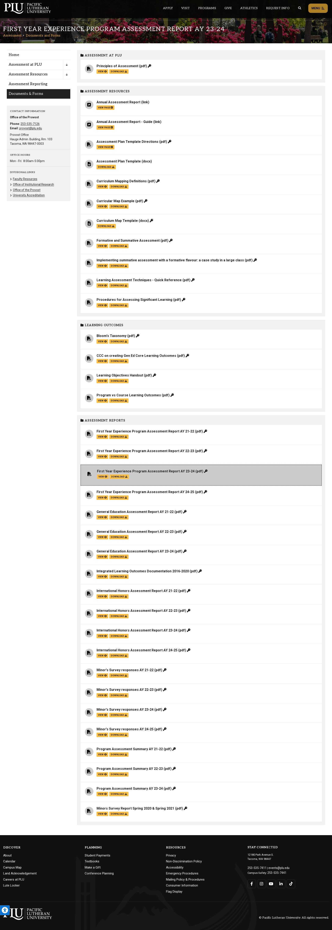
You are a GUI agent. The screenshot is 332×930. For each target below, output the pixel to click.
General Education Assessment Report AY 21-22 (135, 512)
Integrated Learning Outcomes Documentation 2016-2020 (143, 571)
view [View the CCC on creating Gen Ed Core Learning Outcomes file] (102, 361)
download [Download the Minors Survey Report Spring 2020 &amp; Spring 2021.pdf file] (119, 814)
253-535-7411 (256, 867)
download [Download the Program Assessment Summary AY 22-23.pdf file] (119, 774)
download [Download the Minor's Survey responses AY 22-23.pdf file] (119, 695)
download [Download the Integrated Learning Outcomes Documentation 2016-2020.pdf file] (119, 576)
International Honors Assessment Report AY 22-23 (137, 611)
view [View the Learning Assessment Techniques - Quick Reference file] (102, 285)
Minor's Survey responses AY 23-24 (125, 710)
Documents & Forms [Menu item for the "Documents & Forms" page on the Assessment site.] (26, 94)
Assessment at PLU (101, 55)
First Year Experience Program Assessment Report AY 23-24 (146, 471)
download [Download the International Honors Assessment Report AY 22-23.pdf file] (119, 616)
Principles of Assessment (117, 66)
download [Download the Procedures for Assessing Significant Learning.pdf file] (119, 305)
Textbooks (92, 861)
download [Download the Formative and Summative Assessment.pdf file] (119, 246)
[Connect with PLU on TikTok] (290, 883)
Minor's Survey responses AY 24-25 (125, 729)
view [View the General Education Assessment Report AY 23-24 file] (102, 556)
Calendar (9, 861)
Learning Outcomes (101, 325)
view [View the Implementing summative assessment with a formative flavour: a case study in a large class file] (102, 266)
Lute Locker (11, 885)
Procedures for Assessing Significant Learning (134, 300)
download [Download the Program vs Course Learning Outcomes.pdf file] (119, 400)
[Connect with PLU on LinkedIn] (280, 883)
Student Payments (97, 855)
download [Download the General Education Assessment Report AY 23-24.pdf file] (119, 556)
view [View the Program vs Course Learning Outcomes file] (102, 400)
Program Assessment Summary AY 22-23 (130, 769)
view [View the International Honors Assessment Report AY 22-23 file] (102, 616)
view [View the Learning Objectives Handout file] (102, 381)
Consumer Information (182, 885)
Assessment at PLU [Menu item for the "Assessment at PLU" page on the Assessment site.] (25, 65)
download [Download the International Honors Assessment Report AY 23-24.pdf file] (119, 636)
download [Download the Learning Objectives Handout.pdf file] (119, 381)
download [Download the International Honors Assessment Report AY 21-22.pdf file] (119, 596)
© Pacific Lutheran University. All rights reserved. (294, 917)
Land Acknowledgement (20, 873)
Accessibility (174, 867)
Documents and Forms (43, 35)
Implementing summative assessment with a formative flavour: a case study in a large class (170, 260)
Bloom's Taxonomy (111, 336)
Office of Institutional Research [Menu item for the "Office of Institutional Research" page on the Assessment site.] (33, 184)
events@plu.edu (276, 867)
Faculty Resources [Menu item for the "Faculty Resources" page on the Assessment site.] (25, 179)
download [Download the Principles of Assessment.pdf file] (119, 71)
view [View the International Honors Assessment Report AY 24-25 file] (102, 655)
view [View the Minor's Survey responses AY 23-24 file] (102, 715)
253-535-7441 (275, 872)
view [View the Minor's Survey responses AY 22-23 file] (102, 695)
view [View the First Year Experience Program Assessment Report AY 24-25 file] (102, 497)
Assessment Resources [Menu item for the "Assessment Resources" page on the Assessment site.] (28, 74)
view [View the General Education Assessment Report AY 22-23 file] (102, 537)
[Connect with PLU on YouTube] (271, 883)
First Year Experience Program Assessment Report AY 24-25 (145, 492)
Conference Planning (99, 873)
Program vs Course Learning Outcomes (129, 395)
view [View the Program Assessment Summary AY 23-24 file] (102, 794)
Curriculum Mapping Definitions (122, 181)
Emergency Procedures (182, 873)
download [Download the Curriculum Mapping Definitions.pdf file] (119, 186)
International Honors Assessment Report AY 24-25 (137, 650)
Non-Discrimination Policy (184, 861)
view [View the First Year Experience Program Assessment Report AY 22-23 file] (102, 456)
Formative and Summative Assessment (128, 241)
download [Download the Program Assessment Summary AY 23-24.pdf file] (119, 794)
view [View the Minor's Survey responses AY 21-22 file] (102, 675)
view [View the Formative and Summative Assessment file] (102, 246)
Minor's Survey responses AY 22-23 (125, 690)
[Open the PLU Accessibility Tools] (5, 910)
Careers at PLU (13, 879)
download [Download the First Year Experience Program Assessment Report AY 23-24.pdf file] (119, 476)
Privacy (171, 855)
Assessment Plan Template (119, 161)
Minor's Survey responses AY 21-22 (125, 670)
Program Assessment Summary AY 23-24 (130, 789)
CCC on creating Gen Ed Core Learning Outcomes (136, 356)
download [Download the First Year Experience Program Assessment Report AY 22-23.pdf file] (119, 456)
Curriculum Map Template (117, 221)
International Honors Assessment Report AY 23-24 (137, 630)
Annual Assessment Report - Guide (124, 122)
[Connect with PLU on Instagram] (261, 883)
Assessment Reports (102, 420)
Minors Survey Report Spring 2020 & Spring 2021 (135, 808)
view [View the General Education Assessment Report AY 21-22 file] (102, 517)
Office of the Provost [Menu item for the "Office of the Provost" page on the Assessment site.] (26, 190)
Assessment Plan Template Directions (127, 142)
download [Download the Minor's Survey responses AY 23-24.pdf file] (119, 715)
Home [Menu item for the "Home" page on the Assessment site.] (14, 55)
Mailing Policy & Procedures (185, 879)
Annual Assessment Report (118, 102)
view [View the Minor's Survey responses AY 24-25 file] (102, 735)
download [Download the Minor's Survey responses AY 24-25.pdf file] (119, 735)
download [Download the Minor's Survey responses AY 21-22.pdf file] (119, 675)
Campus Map (12, 867)
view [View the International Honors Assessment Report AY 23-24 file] (102, 636)
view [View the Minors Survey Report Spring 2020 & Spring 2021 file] (102, 814)
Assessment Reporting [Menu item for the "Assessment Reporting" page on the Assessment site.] (28, 84)
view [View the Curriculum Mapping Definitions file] (102, 186)
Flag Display (174, 891)
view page (105, 107)
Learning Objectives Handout (120, 375)
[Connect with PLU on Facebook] (252, 883)
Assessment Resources (105, 91)
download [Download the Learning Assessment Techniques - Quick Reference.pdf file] (119, 285)
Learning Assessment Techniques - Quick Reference (139, 280)
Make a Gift (93, 867)
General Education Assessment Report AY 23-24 (135, 551)
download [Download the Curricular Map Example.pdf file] (119, 206)
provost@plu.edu (30, 128)
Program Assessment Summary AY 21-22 (130, 749)
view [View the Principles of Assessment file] (102, 71)
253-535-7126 (30, 123)
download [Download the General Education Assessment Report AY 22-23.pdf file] (119, 537)
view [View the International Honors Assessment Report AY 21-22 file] (102, 596)
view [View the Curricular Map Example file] (102, 206)
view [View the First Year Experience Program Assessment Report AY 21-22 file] (102, 436)
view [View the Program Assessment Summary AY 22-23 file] (102, 774)
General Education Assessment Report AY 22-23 (135, 532)
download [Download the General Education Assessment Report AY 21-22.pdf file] (119, 517)
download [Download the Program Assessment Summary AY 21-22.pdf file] (119, 754)
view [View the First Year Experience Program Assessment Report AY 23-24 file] (102, 476)
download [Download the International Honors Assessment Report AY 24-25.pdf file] (119, 655)
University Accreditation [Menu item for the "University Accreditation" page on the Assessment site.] (29, 195)
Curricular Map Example (115, 201)
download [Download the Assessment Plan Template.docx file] (106, 167)
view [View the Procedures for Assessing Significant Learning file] (102, 305)
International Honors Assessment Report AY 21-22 (137, 591)
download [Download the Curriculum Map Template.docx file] (106, 226)
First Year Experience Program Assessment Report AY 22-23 (145, 451)
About (7, 855)
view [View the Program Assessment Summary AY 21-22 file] (102, 754)
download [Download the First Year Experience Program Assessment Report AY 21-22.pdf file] (119, 436)
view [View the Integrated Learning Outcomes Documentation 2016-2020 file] (102, 576)
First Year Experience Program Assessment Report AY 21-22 (145, 431)
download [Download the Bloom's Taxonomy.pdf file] (119, 341)
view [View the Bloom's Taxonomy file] (102, 341)
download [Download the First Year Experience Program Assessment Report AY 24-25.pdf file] (119, 497)
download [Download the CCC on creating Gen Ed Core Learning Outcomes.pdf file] (119, 361)
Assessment (12, 35)
